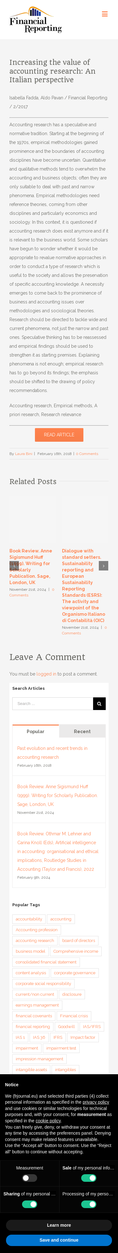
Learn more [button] (59, 1225)
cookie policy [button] (48, 1120)
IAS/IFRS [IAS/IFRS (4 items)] (92, 1026)
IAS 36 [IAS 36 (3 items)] (39, 1037)
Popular (35, 731)
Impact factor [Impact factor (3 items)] (82, 1037)
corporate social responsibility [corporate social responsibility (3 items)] (43, 983)
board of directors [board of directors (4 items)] (78, 940)
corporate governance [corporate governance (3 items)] (74, 972)
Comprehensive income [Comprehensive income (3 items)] (75, 951)
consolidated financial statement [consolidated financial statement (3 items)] (46, 962)
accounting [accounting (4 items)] (60, 919)
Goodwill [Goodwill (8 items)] (66, 1026)
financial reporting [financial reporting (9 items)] (33, 1026)
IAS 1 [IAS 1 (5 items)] (20, 1037)
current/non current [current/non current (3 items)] (35, 994)
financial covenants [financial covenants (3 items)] (34, 1015)
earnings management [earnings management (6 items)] (37, 1005)
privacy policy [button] (96, 1102)
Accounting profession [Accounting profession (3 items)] (37, 929)
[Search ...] (52, 703)
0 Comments (87, 454)
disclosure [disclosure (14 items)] (71, 994)
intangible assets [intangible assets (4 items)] (31, 1069)
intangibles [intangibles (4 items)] (65, 1069)
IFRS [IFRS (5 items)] (57, 1037)
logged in (46, 673)
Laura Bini (23, 454)
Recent (82, 731)
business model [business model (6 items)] (30, 951)
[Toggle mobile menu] (105, 13)
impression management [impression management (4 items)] (39, 1059)
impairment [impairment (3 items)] (27, 1048)
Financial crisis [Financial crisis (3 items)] (74, 1015)
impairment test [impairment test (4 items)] (61, 1048)
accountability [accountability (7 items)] (29, 919)
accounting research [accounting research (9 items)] (35, 940)
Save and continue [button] (59, 1240)
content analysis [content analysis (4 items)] (31, 972)
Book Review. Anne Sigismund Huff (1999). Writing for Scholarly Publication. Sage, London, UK (57, 795)
